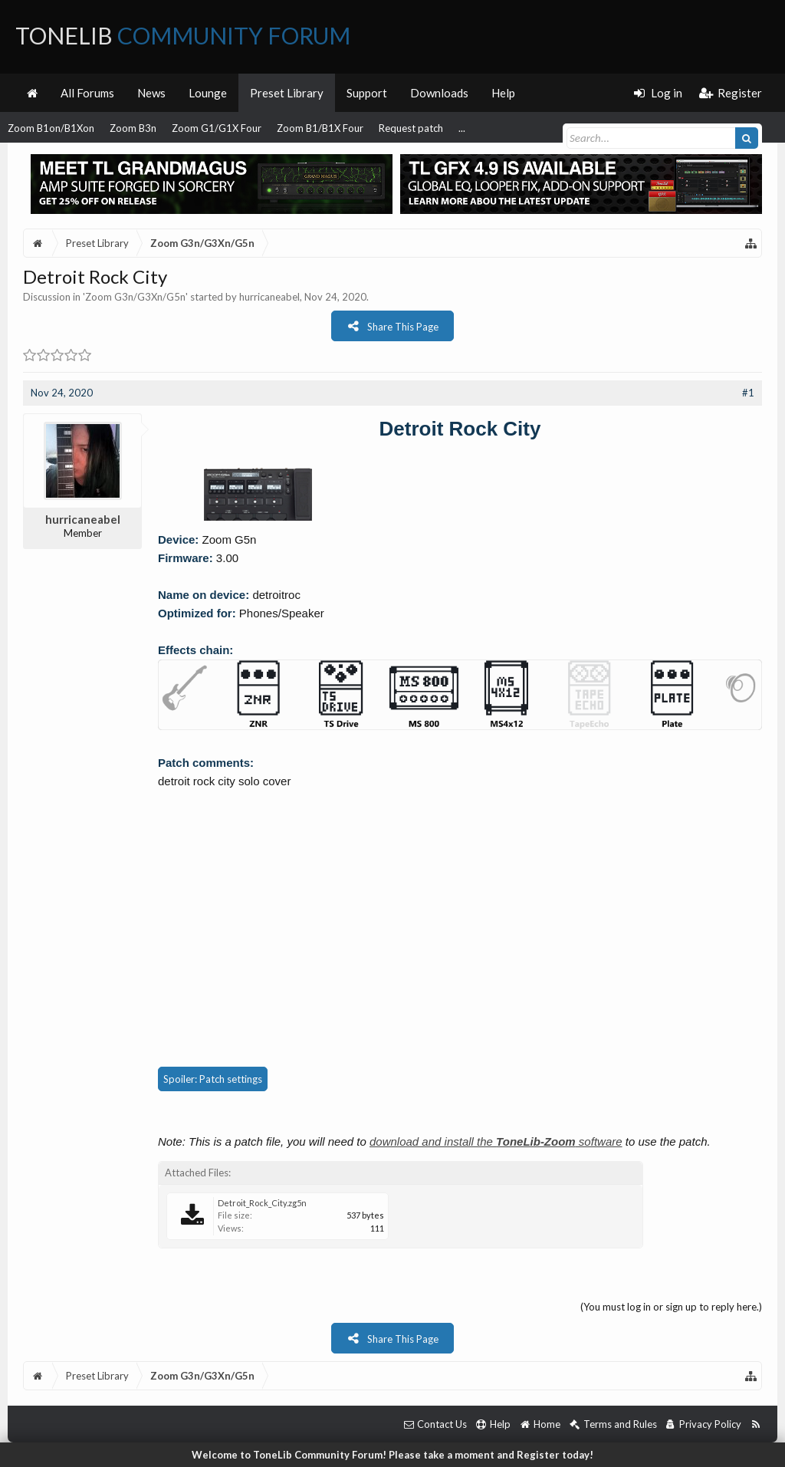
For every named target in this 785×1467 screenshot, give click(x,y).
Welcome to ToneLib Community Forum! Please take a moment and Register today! (392, 1455)
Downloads (439, 93)
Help (503, 93)
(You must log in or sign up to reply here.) (671, 1307)
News (151, 93)
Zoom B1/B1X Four (320, 128)
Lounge (208, 93)
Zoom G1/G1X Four (216, 128)
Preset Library (287, 93)
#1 (748, 392)
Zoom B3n (133, 128)
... (461, 128)
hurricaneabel (269, 297)
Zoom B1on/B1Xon (51, 128)
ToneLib (182, 35)
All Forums (87, 93)
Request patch (411, 128)
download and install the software (496, 1141)
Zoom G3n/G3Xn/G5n (135, 297)
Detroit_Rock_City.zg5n (262, 1203)
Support (367, 93)
